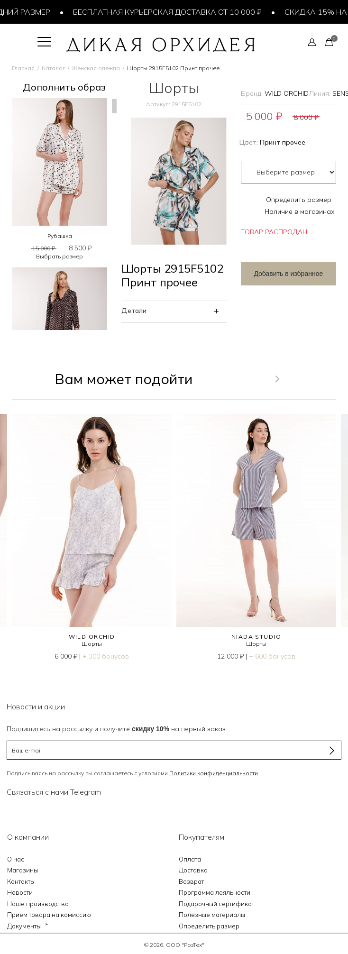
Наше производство (38, 904)
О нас (15, 859)
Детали (134, 310)
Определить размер (298, 199)
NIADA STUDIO (256, 636)
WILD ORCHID (287, 93)
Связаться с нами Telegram (54, 792)
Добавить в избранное (288, 273)
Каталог (53, 68)
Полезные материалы (212, 914)
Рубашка (59, 235)
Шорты (92, 643)
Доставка (193, 870)
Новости (20, 892)
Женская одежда (96, 68)
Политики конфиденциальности (213, 773)
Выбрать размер (59, 256)
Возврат (191, 881)
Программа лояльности (214, 892)
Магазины (22, 870)
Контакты (21, 881)
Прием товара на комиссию (49, 914)
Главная (23, 68)
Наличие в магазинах (300, 211)
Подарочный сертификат (216, 904)
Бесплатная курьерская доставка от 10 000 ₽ (169, 12)
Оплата (190, 859)
